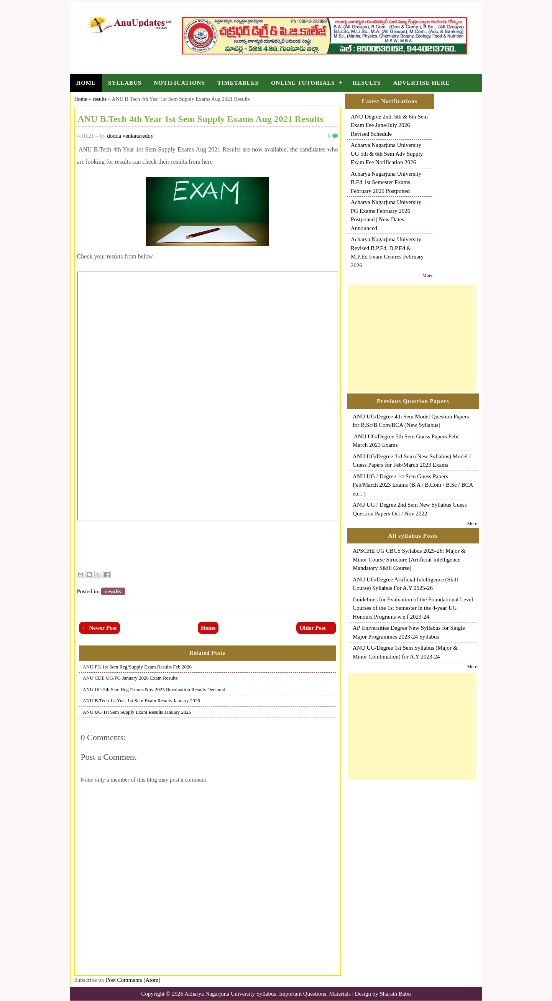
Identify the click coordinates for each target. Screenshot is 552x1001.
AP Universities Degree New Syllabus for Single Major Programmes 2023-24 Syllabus (409, 632)
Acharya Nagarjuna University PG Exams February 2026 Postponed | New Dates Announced (386, 215)
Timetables (238, 83)
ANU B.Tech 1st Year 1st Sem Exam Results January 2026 (141, 700)
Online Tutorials (303, 83)
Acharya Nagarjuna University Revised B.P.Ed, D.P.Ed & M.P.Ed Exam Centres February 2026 (387, 252)
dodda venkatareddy (130, 136)
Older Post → (316, 628)
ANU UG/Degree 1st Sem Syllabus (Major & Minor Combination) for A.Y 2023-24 (405, 652)
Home (86, 83)
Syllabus (124, 83)
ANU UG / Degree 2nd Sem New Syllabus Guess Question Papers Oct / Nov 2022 (410, 509)
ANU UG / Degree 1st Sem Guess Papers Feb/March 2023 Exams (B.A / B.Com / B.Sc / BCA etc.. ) (413, 485)
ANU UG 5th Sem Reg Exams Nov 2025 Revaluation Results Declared (154, 689)
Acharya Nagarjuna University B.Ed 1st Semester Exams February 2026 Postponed (386, 182)
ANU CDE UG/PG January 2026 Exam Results (130, 678)
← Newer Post (99, 628)
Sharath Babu (395, 994)
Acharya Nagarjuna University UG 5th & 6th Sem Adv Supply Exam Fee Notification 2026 (387, 153)
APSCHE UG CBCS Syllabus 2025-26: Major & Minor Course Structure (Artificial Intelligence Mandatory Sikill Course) (409, 559)
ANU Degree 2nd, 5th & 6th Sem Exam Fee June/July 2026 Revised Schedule (389, 125)
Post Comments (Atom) (133, 980)
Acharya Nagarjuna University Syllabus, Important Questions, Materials (267, 994)
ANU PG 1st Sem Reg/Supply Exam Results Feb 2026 (137, 667)
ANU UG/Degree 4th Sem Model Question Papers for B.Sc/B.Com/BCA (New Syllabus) (411, 420)
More (427, 275)
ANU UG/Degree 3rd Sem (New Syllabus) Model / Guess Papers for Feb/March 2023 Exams (412, 460)
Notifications (179, 83)
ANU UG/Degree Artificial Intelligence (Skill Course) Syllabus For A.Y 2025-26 (405, 583)
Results (367, 83)
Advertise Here (421, 83)
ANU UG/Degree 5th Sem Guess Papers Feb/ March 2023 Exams (405, 440)
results (100, 99)
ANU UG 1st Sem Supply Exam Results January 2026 (137, 712)
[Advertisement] (412, 338)
